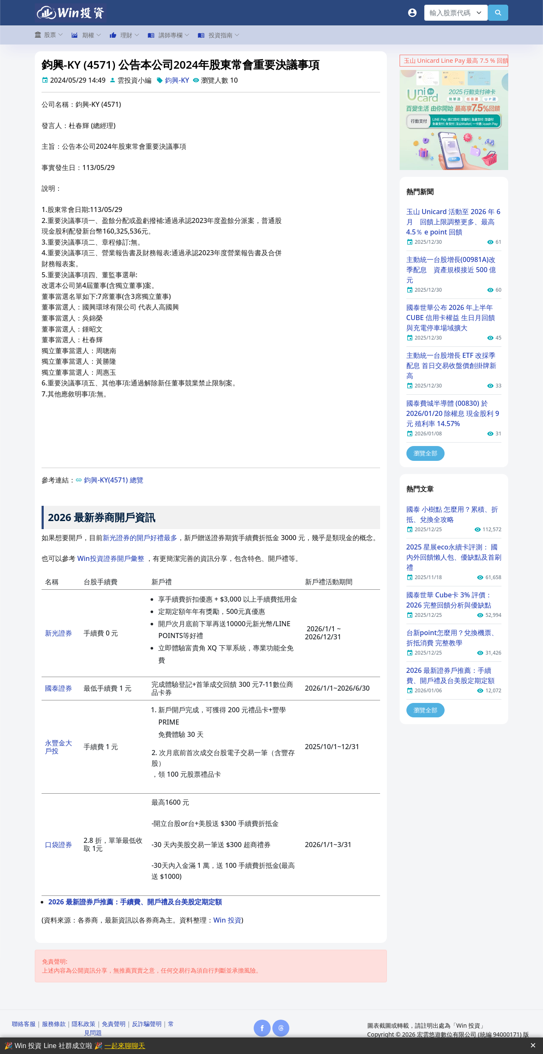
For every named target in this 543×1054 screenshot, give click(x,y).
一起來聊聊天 (124, 1045)
